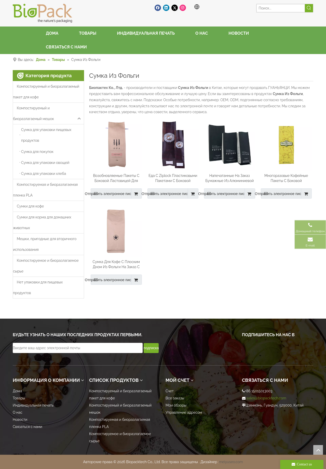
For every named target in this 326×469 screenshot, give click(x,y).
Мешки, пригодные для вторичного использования (44, 244)
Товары (19, 398)
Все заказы (175, 398)
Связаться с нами (27, 427)
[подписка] (151, 348)
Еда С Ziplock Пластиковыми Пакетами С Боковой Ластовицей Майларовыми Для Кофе (172, 178)
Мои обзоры (176, 405)
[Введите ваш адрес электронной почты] (78, 348)
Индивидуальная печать (33, 405)
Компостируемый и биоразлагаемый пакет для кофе (46, 91)
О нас (17, 412)
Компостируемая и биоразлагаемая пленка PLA (45, 190)
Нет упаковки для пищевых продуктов (38, 287)
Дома (17, 391)
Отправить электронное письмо (114, 193)
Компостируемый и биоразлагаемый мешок (48, 113)
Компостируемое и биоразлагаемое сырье (46, 265)
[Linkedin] (166, 7)
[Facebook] (158, 7)
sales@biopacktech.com (266, 398)
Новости (20, 420)
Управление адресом (184, 412)
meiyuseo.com (231, 462)
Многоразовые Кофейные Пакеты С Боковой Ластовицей (286, 178)
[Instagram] (183, 7)
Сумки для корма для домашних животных (42, 222)
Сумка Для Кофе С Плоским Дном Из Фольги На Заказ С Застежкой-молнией (116, 264)
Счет (170, 391)
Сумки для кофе (30, 206)
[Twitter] (174, 7)
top (318, 450)
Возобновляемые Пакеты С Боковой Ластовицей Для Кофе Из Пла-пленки (116, 178)
